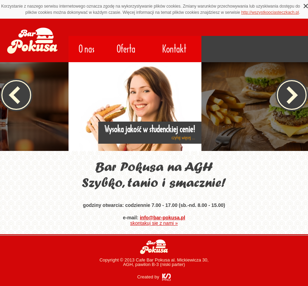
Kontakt (174, 49)
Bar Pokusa (154, 246)
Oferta (126, 49)
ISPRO (166, 277)
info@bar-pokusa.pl (162, 217)
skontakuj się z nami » (154, 223)
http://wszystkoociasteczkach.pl (270, 12)
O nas (86, 49)
